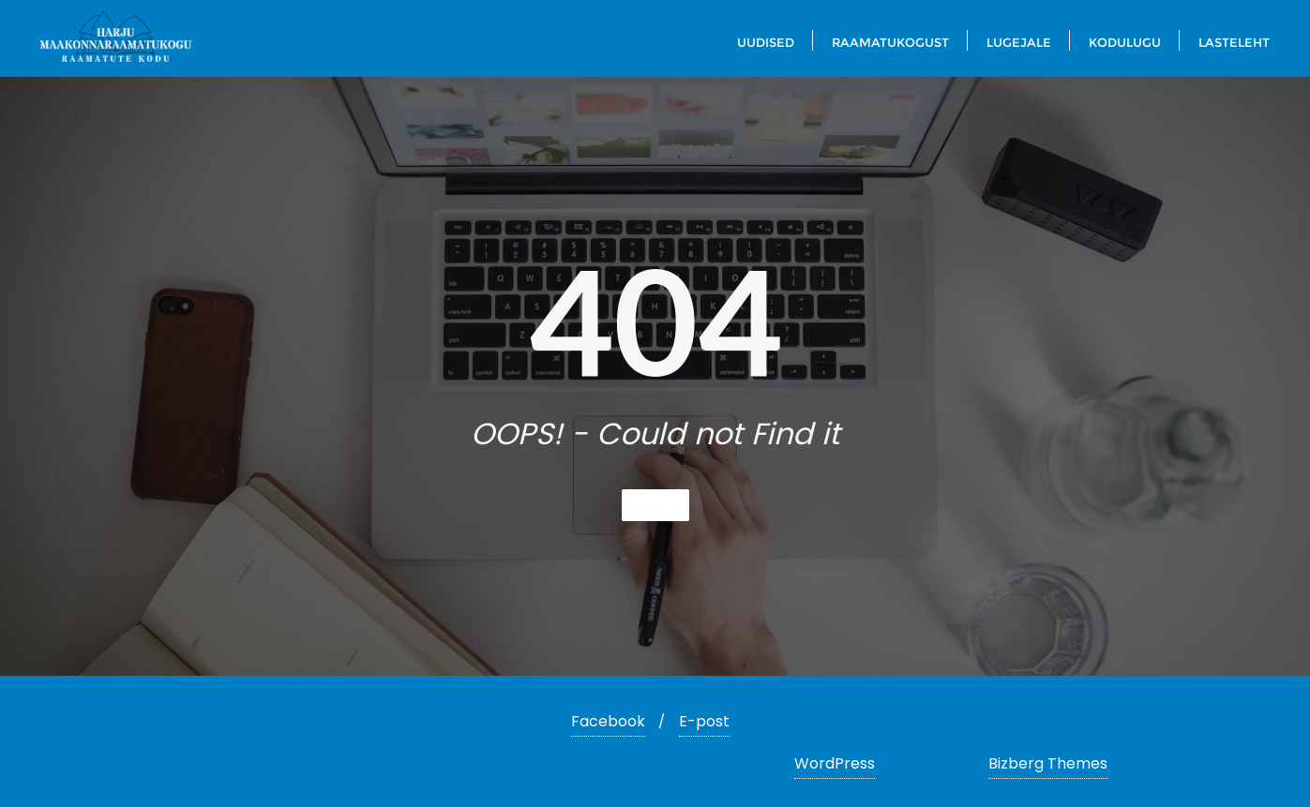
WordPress (834, 763)
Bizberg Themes (1047, 763)
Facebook (608, 721)
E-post (704, 721)
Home (655, 505)
